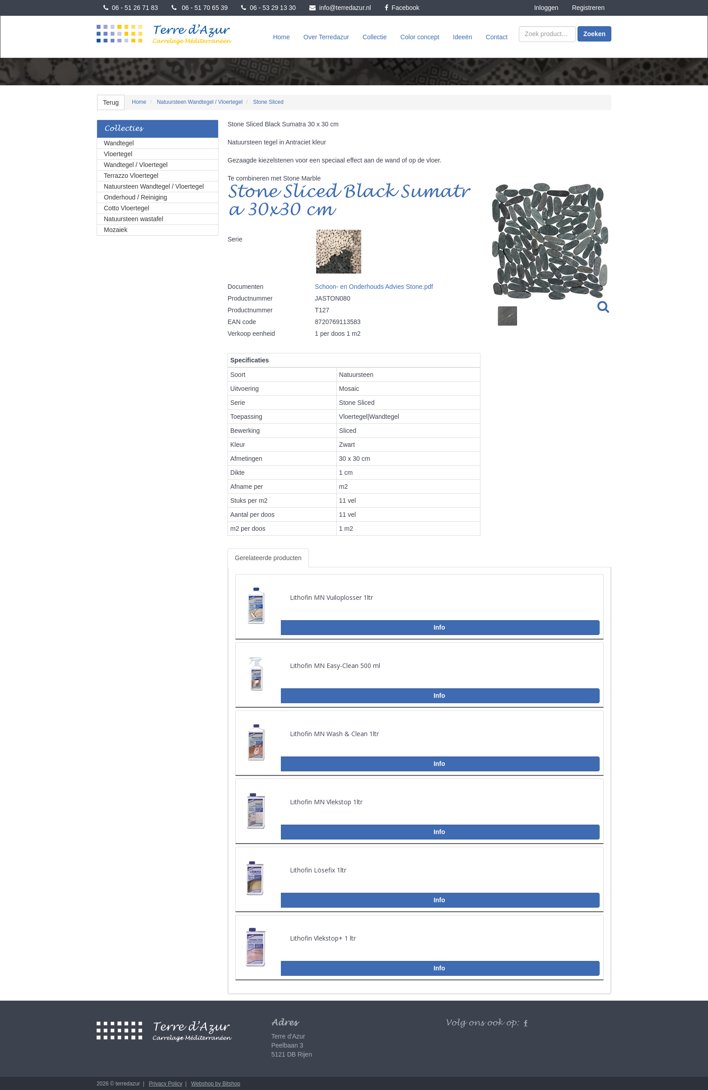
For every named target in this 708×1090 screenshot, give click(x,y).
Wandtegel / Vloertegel (136, 163)
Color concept (420, 36)
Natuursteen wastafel (133, 218)
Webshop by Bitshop (215, 1083)
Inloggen (546, 7)
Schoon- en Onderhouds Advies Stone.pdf (374, 285)
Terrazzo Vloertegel (131, 174)
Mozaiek (115, 228)
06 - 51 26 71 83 (130, 7)
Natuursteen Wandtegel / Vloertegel (154, 185)
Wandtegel (119, 142)
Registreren (588, 7)
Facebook (402, 7)
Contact (497, 36)
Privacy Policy (165, 1083)
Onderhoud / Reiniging (135, 196)
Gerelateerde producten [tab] (268, 557)
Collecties (123, 128)
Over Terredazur (326, 36)
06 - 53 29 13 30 (268, 7)
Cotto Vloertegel (126, 207)
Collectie (375, 36)
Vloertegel (118, 153)
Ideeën (462, 36)
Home (281, 36)
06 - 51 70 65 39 (200, 7)
